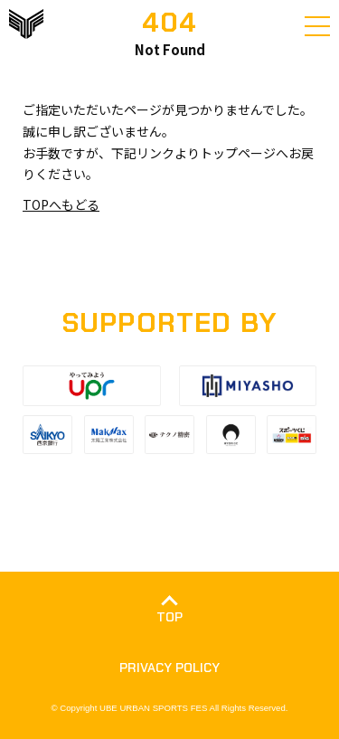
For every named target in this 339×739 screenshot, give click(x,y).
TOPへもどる (61, 204)
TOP (169, 617)
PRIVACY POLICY (169, 667)
